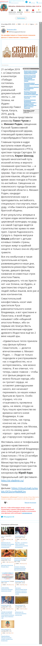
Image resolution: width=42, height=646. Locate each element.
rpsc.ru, (3, 536)
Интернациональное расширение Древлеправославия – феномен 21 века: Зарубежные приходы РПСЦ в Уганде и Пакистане (30, 104)
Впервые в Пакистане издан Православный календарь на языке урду (31, 93)
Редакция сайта (11, 29)
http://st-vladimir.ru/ (12, 480)
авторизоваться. (27, 513)
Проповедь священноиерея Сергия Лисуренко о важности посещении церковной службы (21, 591)
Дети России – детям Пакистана (30, 97)
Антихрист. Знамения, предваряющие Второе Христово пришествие (20, 568)
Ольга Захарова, (5, 581)
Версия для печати (30, 502)
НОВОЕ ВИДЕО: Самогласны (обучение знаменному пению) (7, 589)
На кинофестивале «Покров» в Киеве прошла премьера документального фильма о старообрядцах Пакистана (31, 86)
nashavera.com (4, 1)
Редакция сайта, (5, 558)
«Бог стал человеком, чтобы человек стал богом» (4, 2)
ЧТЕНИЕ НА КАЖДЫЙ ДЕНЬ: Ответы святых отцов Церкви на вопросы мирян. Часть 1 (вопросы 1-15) (7, 615)
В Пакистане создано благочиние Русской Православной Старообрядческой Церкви (30, 78)
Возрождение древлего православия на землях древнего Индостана (30, 72)
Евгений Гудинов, (19, 536)
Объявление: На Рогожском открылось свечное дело (20, 613)
